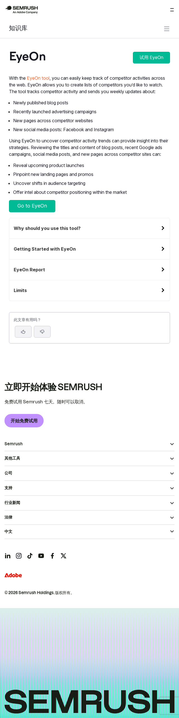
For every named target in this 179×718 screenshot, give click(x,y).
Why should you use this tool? (47, 228)
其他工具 (12, 458)
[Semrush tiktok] (30, 555)
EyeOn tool (38, 78)
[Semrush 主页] (21, 10)
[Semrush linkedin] (7, 555)
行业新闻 (12, 502)
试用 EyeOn (151, 57)
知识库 (18, 28)
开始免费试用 (24, 420)
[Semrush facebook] (52, 555)
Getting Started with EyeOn (45, 249)
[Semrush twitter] (63, 555)
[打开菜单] (172, 9)
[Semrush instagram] (18, 555)
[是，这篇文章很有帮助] (23, 332)
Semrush (13, 444)
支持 (8, 488)
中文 (8, 531)
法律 (8, 517)
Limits (20, 290)
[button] (42, 332)
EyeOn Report (29, 269)
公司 (8, 473)
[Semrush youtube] (41, 555)
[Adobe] (13, 575)
